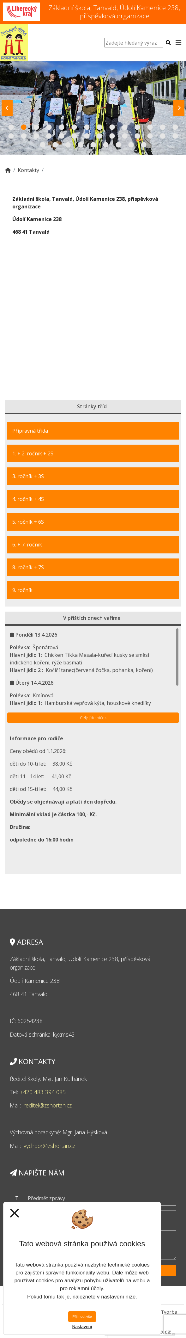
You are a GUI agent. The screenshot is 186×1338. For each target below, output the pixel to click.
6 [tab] (74, 127)
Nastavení (82, 1326)
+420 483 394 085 (43, 1092)
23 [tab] (112, 136)
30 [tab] (55, 145)
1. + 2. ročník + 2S (32, 453)
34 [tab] (106, 145)
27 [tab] (162, 136)
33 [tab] (93, 145)
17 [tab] (36, 136)
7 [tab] (87, 127)
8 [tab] (99, 127)
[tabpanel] (93, 108)
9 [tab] (112, 127)
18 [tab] (49, 136)
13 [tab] (162, 127)
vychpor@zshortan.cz (49, 1146)
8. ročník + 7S (28, 567)
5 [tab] (61, 127)
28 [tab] (175, 136)
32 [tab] (80, 145)
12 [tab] (150, 127)
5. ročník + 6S (28, 521)
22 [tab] (99, 136)
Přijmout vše (82, 1316)
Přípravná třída (30, 430)
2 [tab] (24, 127)
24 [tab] (125, 136)
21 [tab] (87, 136)
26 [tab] (150, 136)
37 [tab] (144, 145)
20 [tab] (74, 136)
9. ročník (22, 590)
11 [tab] (137, 127)
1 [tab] (11, 127)
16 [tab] (24, 136)
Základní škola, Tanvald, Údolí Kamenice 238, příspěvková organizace (114, 11)
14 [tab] (175, 127)
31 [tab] (68, 145)
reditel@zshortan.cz (48, 1105)
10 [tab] (125, 127)
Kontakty (28, 170)
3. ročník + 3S (28, 476)
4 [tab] (49, 127)
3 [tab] (36, 127)
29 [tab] (42, 145)
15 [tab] (11, 136)
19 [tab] (61, 136)
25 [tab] (137, 136)
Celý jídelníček (93, 717)
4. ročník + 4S (28, 499)
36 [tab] (131, 145)
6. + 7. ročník (27, 544)
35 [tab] (118, 145)
